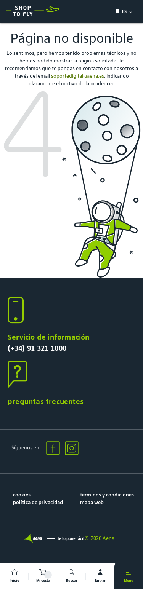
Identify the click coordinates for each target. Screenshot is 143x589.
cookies (22, 495)
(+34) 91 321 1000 (37, 348)
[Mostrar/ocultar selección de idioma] (118, 11)
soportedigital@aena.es (77, 76)
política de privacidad (38, 502)
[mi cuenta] (100, 576)
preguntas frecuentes (46, 401)
